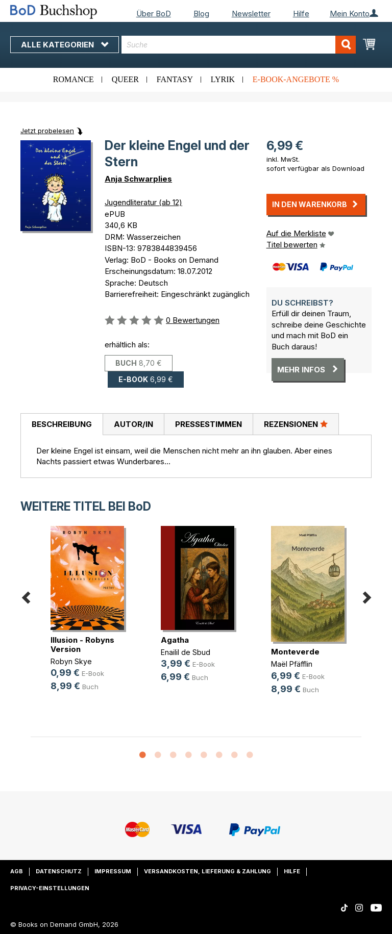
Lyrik (223, 79)
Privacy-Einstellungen (49, 888)
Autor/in (133, 424)
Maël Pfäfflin (291, 664)
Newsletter (251, 13)
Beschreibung (62, 424)
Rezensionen (296, 424)
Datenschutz (59, 871)
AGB (16, 871)
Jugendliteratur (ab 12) (143, 202)
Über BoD (153, 13)
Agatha (175, 640)
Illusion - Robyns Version (82, 644)
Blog (201, 13)
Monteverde (295, 652)
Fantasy (175, 79)
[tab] (61, 424)
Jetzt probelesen (47, 131)
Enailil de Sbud (185, 652)
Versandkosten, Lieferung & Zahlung (207, 871)
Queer (125, 79)
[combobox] (238, 45)
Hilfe (301, 13)
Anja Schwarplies (138, 179)
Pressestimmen (208, 424)
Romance (73, 79)
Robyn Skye (71, 661)
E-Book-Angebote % (296, 79)
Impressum (112, 871)
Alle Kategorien (64, 44)
